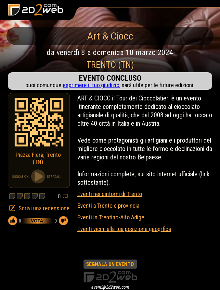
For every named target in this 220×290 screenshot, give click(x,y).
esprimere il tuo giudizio (91, 85)
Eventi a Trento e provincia (108, 205)
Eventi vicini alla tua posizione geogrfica (124, 229)
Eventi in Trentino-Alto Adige (110, 217)
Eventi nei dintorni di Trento (109, 194)
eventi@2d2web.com (110, 287)
